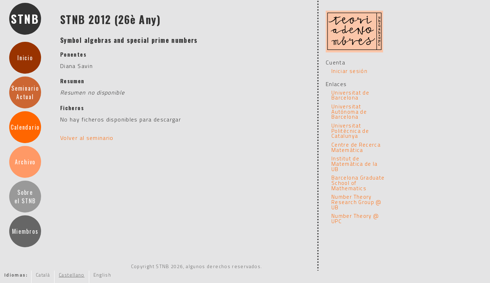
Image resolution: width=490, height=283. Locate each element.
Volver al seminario (87, 138)
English (102, 274)
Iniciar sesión (349, 71)
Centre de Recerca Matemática (356, 147)
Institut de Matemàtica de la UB (354, 163)
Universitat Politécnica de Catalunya (350, 130)
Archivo (25, 162)
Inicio (25, 57)
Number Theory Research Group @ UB (356, 202)
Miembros (25, 231)
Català (43, 274)
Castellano (72, 274)
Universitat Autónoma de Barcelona (349, 111)
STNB (25, 18)
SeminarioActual (25, 92)
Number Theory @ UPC (355, 218)
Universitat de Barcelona (350, 95)
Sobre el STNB (25, 196)
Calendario (25, 127)
